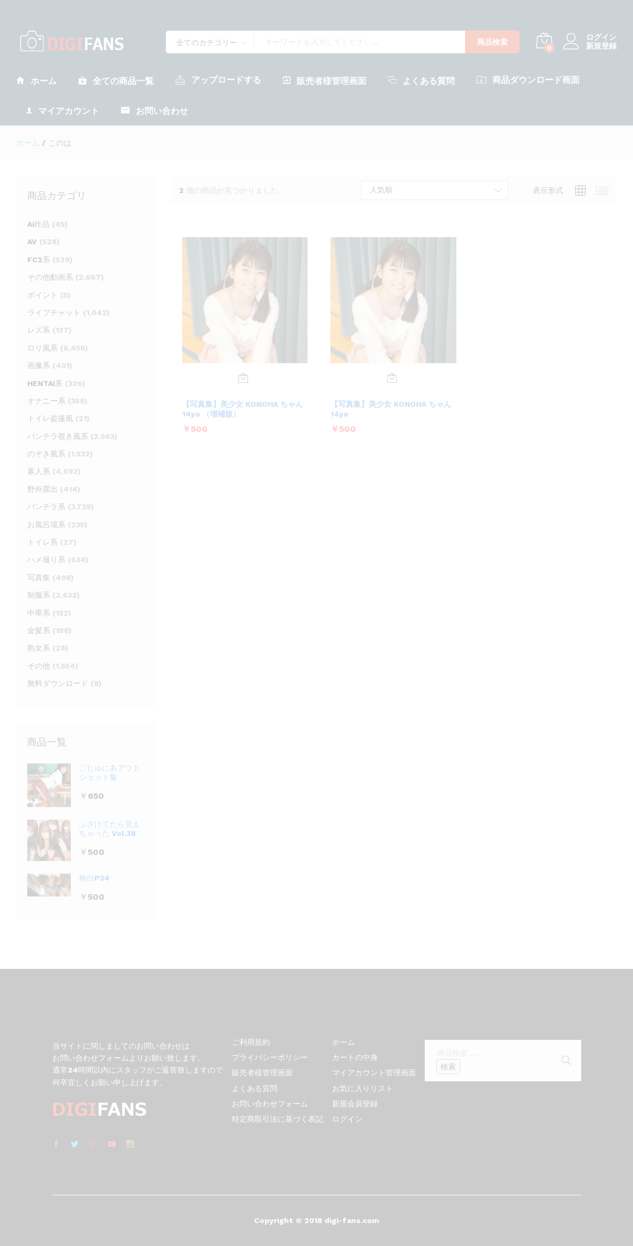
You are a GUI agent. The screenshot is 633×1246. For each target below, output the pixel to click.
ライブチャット (54, 312)
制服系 (38, 595)
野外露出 (42, 489)
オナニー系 (46, 400)
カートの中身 (355, 1057)
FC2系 (38, 259)
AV (32, 241)
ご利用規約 (251, 1042)
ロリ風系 (42, 348)
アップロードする (218, 80)
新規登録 (601, 45)
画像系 (38, 365)
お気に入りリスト (362, 1088)
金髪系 (38, 630)
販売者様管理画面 (324, 80)
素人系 (38, 471)
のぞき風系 (46, 453)
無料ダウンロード (57, 683)
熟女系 (38, 647)
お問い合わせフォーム (270, 1103)
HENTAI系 (45, 383)
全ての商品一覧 (116, 80)
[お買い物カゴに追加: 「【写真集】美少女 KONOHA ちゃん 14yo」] (392, 378)
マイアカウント (62, 110)
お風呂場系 (46, 524)
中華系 (38, 613)
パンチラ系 (46, 506)
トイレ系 (42, 542)
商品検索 (492, 42)
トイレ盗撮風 (50, 418)
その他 (38, 665)
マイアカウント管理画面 (374, 1072)
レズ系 (38, 330)
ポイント (42, 295)
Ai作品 (38, 224)
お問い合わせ (154, 110)
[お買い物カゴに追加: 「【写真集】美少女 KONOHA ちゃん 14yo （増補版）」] (243, 378)
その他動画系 (50, 277)
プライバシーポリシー (270, 1057)
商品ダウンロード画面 (528, 80)
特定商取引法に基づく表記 (277, 1119)
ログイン (590, 37)
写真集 (38, 577)
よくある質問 (421, 80)
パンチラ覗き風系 (57, 436)
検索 (448, 1066)
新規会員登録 (355, 1103)
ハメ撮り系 (46, 559)
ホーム (36, 80)
